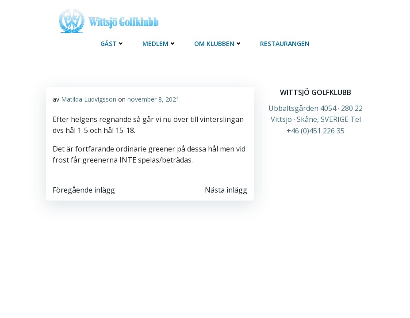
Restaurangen (285, 43)
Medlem (159, 43)
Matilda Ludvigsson (88, 99)
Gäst (112, 43)
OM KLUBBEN (218, 43)
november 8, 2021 (153, 99)
